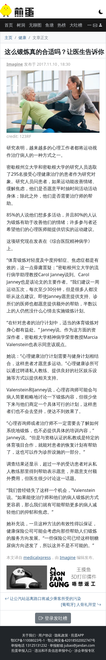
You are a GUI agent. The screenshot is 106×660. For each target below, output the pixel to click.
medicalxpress (37, 557)
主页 (8, 37)
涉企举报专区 (84, 650)
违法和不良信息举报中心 (53, 650)
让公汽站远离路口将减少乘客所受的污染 (43, 598)
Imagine (15, 64)
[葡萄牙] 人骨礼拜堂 (81, 604)
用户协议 (45, 635)
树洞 (21, 25)
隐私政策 (61, 635)
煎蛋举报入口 (21, 650)
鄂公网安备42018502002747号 (71, 640)
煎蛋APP (77, 635)
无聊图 (35, 25)
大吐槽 (76, 25)
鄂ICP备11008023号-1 (28, 640)
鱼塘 (49, 25)
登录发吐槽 (53, 618)
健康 (22, 37)
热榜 (61, 25)
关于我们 (29, 635)
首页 (9, 25)
